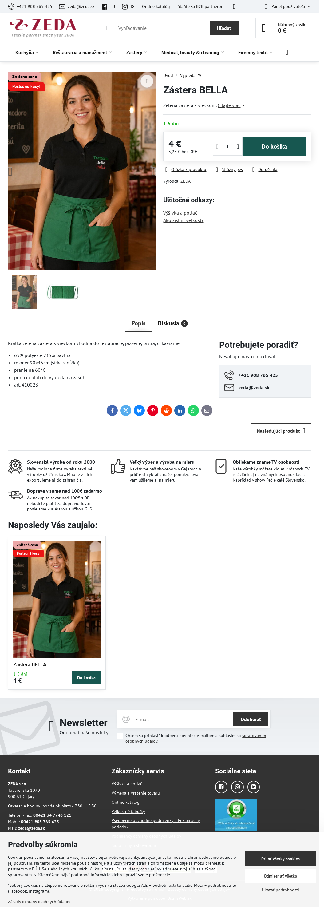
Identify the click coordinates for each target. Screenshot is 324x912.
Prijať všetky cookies (280, 859)
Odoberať (251, 719)
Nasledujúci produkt (281, 430)
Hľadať (224, 28)
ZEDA (185, 181)
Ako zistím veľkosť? (183, 220)
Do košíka (274, 146)
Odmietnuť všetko (280, 876)
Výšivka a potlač (180, 213)
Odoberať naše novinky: (84, 732)
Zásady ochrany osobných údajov (39, 901)
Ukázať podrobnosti (280, 890)
